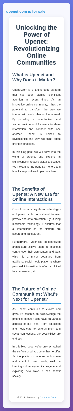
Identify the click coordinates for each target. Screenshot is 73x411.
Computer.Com (48, 397)
